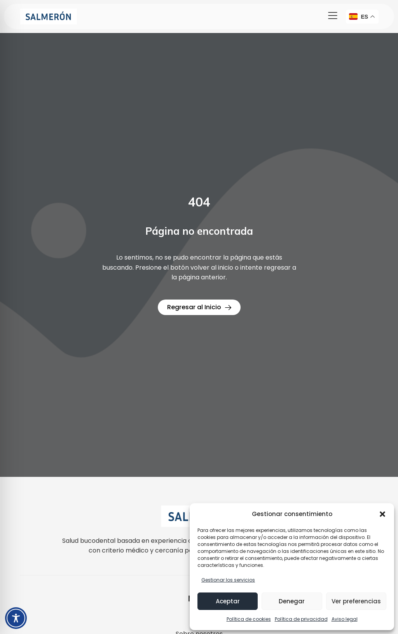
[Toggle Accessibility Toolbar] (16, 618)
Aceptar (228, 601)
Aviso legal (345, 619)
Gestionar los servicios (228, 580)
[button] (382, 514)
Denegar (292, 601)
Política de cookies (249, 619)
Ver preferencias (356, 601)
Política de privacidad (301, 619)
